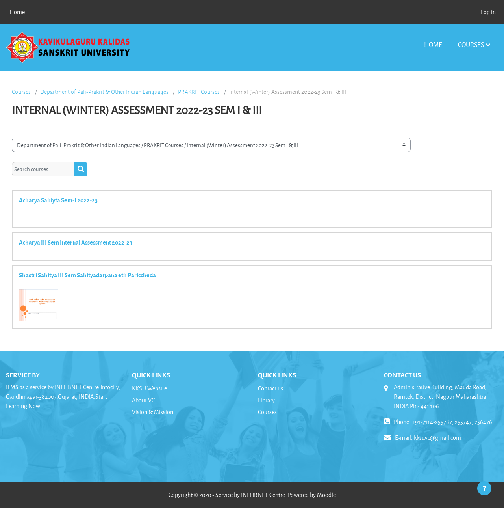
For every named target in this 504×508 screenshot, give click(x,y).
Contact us (270, 388)
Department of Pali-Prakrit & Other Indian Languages (104, 92)
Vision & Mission (152, 412)
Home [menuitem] (17, 12)
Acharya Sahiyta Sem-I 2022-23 (58, 200)
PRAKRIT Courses (199, 92)
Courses (471, 44)
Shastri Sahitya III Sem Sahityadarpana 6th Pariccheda (87, 275)
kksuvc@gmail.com (437, 437)
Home (433, 44)
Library (266, 400)
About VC (143, 400)
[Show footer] (484, 488)
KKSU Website (149, 388)
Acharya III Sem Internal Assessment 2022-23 (75, 242)
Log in (488, 12)
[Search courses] (43, 169)
